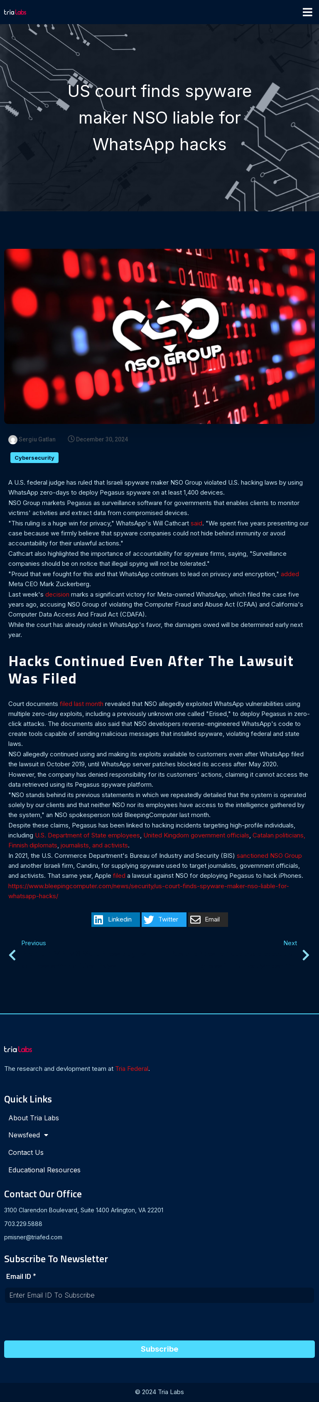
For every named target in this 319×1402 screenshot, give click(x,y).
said (196, 524)
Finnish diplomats (32, 846)
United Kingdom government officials (196, 836)
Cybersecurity (34, 458)
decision (57, 595)
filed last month (81, 704)
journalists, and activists (94, 846)
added (290, 575)
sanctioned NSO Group (269, 856)
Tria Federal (131, 1069)
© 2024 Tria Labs (159, 1393)
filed (119, 876)
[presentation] (67, 1325)
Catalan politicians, (279, 836)
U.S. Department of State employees (87, 836)
